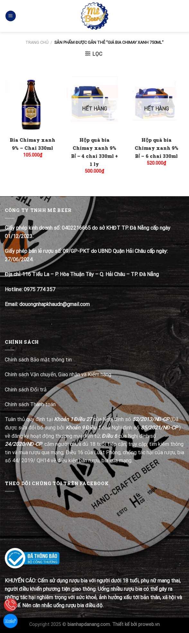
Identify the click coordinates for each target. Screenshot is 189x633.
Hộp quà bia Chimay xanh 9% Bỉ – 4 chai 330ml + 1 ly (94, 152)
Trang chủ (37, 42)
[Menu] (10, 16)
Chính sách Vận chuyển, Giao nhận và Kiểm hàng (58, 374)
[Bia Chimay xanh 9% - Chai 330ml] (32, 104)
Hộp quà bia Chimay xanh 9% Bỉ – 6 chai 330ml (156, 148)
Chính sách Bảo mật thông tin (38, 360)
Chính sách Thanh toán (30, 404)
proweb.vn (149, 624)
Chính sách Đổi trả (26, 390)
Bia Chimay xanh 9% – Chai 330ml (32, 144)
